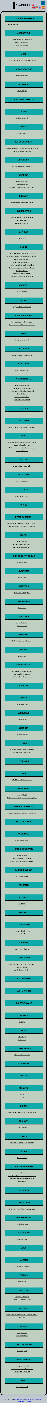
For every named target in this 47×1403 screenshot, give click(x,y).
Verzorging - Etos (22, 1239)
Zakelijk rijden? (22, 1351)
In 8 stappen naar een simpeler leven (22, 750)
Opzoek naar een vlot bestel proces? (22, 861)
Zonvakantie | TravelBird (22, 1372)
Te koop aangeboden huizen (22, 544)
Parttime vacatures (22, 133)
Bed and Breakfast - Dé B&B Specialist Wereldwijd (22, 148)
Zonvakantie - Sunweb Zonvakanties (22, 1369)
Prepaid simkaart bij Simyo (22, 970)
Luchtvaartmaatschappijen (22, 1267)
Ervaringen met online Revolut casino (22, 253)
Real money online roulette (22, 274)
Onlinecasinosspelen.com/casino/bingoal (22, 268)
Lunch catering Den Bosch (22, 400)
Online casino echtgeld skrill (22, 262)
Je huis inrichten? (21, 562)
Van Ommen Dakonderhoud (22, 547)
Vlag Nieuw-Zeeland (22, 704)
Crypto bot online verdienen (22, 307)
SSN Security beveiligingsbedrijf (22, 166)
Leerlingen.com (22, 719)
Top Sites (22, 1318)
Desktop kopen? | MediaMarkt (22, 355)
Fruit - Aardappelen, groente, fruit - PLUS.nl (22, 442)
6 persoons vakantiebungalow (22, 1173)
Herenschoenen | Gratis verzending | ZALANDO (22, 524)
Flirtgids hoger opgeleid (22, 340)
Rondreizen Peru (22, 934)
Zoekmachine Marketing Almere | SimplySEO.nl (22, 798)
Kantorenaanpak (22, 626)
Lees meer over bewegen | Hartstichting (22, 187)
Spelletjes (22, 1022)
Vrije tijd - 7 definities (22, 1297)
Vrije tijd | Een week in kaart (22, 1300)
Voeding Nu (22, 1282)
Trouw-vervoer (22, 1128)
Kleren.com (22, 656)
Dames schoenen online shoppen (21, 322)
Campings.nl (22, 238)
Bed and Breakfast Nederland (22, 151)
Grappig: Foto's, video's (22, 496)
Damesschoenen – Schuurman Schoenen (22, 325)
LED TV (22, 1094)
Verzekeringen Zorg (22, 1224)
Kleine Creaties (22, 292)
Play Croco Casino (22, 271)
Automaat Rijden (22, 91)
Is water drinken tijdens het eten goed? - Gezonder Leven (22, 392)
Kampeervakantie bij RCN (22, 593)
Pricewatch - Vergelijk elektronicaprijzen (22, 1209)
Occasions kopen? (22, 76)
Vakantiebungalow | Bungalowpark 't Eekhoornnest (22, 1180)
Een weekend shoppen (22, 949)
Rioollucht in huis (21, 542)
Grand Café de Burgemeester (22, 388)
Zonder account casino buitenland (22, 277)
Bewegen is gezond (22, 181)
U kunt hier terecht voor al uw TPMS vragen (22, 61)
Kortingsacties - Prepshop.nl (22, 674)
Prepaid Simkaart (22, 967)
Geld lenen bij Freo (22, 735)
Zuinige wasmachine (22, 1336)
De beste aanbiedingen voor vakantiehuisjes (22, 1176)
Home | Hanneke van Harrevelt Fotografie (22, 427)
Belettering (21, 904)
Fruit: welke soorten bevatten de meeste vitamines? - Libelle (22, 449)
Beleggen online (22, 855)
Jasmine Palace (22, 1158)
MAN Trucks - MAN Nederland (22, 780)
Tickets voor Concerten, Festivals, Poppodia (22, 1112)
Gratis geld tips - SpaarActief (22, 466)
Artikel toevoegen (12, 25)
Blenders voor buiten (22, 385)
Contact (28, 1402)
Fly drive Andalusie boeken (21, 931)
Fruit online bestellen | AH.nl (22, 445)
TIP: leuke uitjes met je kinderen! (22, 641)
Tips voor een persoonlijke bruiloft (22, 202)
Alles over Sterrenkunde (22, 1055)
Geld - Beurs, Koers (22, 481)
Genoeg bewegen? (22, 184)
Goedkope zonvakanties (21, 1366)
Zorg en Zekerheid (22, 1387)
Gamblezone (22, 608)
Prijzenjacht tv (21, 578)
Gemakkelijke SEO (22, 795)
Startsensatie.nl (19, 1399)
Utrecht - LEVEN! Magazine (22, 753)
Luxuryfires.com (22, 1333)
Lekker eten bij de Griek (21, 397)
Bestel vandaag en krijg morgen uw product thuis (21, 1315)
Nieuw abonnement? (22, 43)
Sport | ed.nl (22, 1040)
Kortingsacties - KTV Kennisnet (22, 671)
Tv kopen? (22, 1097)
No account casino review (22, 259)
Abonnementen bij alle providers (22, 40)
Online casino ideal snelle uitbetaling (22, 265)
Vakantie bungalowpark (22, 223)
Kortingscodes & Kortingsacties (22, 677)
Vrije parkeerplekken (22, 876)
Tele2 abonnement (22, 45)
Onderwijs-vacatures (22, 840)
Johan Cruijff (22, 1037)
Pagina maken (29, 1399)
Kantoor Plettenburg (22, 623)
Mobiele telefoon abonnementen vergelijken (22, 813)
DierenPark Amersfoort (22, 370)
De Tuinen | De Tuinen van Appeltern (22, 1143)
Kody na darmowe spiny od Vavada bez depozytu (21, 256)
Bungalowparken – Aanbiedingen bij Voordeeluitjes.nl (22, 219)
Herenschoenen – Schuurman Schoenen (22, 526)
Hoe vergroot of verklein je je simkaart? (21, 964)
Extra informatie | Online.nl (22, 858)
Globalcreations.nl (22, 118)
